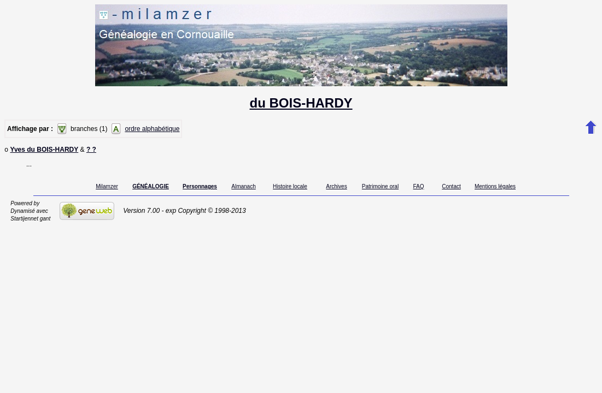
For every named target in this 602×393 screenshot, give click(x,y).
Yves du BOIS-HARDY (44, 150)
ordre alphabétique (152, 129)
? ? (91, 150)
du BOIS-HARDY (301, 103)
